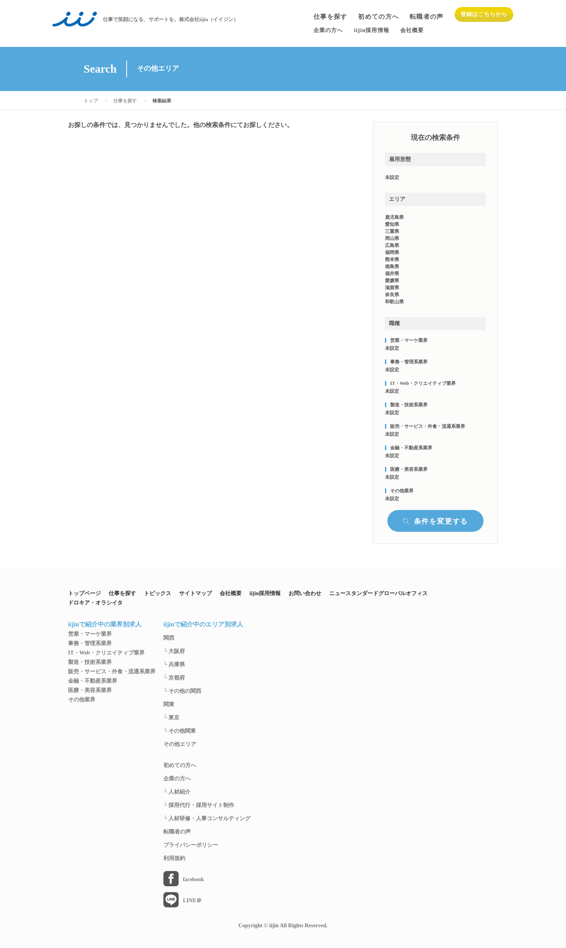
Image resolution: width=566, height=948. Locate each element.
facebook (193, 879)
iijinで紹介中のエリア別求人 (203, 624)
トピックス (157, 593)
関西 (168, 638)
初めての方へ (378, 17)
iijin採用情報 (265, 593)
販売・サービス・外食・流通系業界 (112, 671)
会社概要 (231, 593)
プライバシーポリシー (190, 845)
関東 (168, 704)
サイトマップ (195, 593)
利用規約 (174, 858)
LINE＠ (192, 900)
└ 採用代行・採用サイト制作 (198, 805)
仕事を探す (330, 17)
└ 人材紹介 (176, 792)
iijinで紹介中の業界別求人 (105, 624)
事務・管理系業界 (90, 643)
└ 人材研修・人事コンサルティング (207, 818)
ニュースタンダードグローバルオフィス (378, 593)
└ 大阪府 (174, 651)
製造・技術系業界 (90, 662)
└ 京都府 (174, 678)
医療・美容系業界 (90, 690)
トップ (91, 100)
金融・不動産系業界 (92, 681)
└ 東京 (171, 718)
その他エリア (179, 744)
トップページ (84, 593)
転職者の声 (426, 17)
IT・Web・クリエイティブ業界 (106, 653)
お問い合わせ (304, 593)
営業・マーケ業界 (90, 634)
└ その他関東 (179, 731)
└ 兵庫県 (174, 664)
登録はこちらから (484, 14)
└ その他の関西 (182, 691)
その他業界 (81, 700)
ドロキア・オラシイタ (95, 603)
